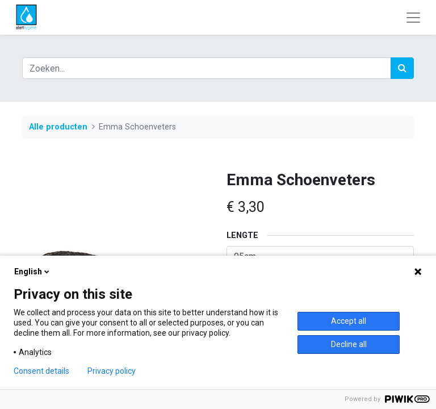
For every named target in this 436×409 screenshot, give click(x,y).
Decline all (349, 344)
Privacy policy (111, 370)
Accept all (348, 320)
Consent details (41, 370)
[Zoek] (402, 68)
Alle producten (58, 127)
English (32, 271)
